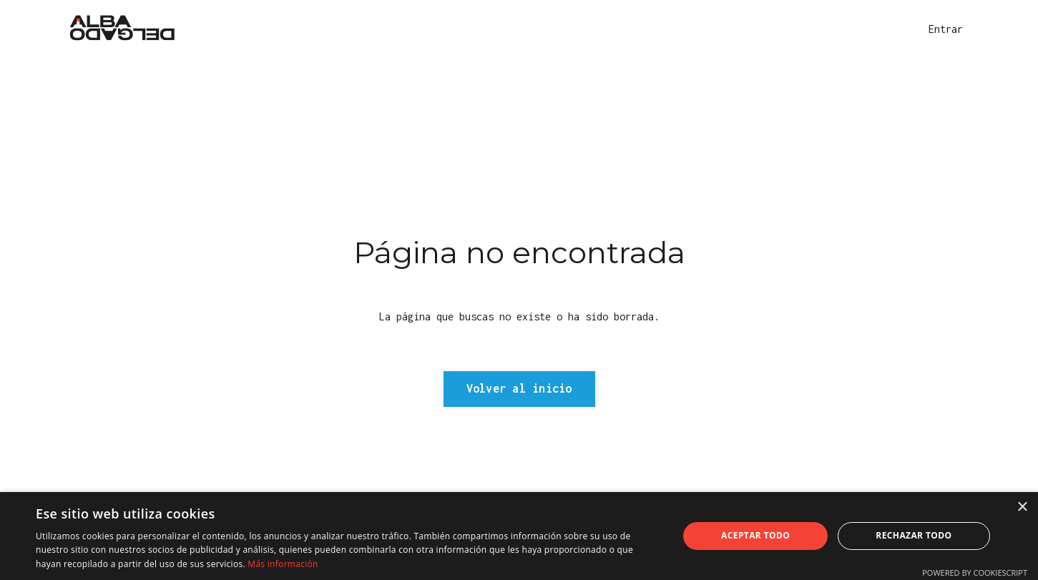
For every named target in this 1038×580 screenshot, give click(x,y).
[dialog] (519, 536)
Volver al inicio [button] (519, 388)
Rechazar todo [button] (913, 535)
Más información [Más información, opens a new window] (283, 564)
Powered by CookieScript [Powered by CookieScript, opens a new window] (974, 572)
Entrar (946, 29)
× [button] (1022, 507)
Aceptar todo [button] (755, 535)
